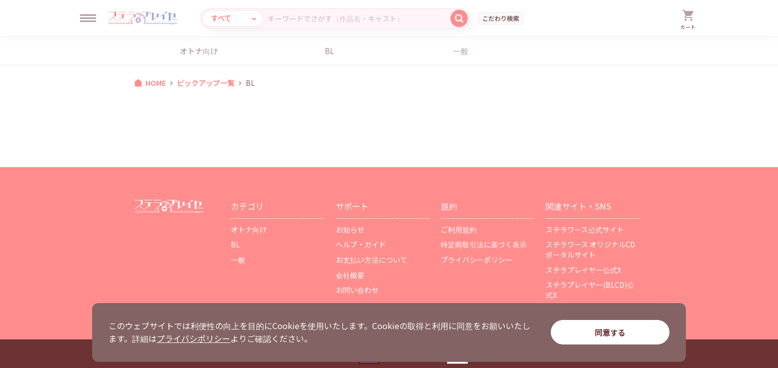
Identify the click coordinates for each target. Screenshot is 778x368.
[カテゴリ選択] (233, 18)
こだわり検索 (500, 18)
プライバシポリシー (193, 338)
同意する (610, 332)
